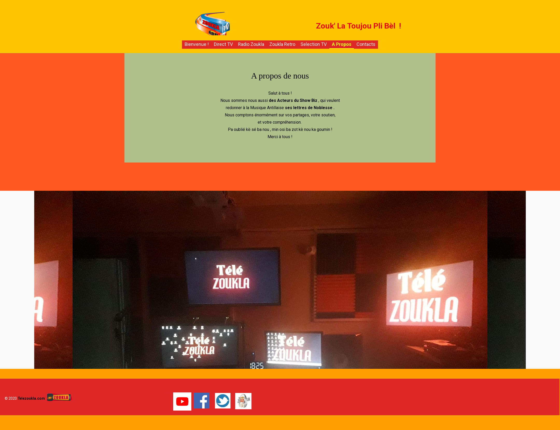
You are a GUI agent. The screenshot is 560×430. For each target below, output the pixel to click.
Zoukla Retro (282, 44)
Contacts (365, 44)
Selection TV (313, 44)
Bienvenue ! (197, 44)
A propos (341, 44)
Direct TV (223, 44)
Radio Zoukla (251, 44)
